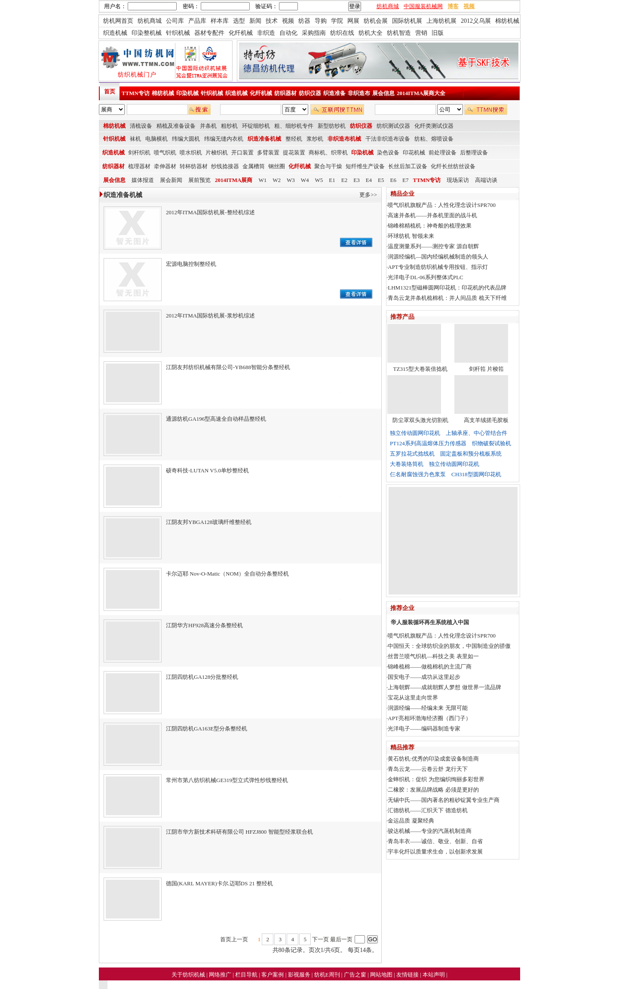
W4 (305, 180)
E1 (332, 180)
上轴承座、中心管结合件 (476, 433)
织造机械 (236, 93)
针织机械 (212, 93)
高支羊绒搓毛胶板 (486, 420)
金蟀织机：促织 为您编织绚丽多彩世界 (436, 779)
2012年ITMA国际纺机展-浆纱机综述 (210, 315)
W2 (277, 180)
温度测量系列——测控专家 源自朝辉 (433, 246)
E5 (381, 180)
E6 (393, 180)
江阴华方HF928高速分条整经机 (204, 625)
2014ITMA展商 (233, 180)
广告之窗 (356, 974)
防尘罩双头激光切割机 (420, 420)
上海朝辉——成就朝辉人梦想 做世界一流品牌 (444, 687)
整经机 (293, 139)
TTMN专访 (136, 93)
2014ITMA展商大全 (421, 93)
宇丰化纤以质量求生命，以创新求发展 (435, 851)
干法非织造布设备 (387, 139)
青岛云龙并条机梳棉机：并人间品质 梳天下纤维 (447, 298)
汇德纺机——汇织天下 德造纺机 (427, 810)
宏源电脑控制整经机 (191, 264)
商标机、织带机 (328, 152)
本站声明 (434, 974)
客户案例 (273, 974)
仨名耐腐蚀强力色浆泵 (418, 474)
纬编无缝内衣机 (223, 139)
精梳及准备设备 (176, 126)
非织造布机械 (344, 139)
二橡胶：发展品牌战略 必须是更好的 (433, 789)
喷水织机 (191, 152)
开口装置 (242, 152)
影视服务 (299, 974)
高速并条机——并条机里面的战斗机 (432, 215)
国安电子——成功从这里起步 (424, 677)
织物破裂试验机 (491, 443)
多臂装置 (268, 152)
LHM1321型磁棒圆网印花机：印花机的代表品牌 (447, 287)
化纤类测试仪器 (434, 126)
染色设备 (388, 152)
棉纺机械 (163, 93)
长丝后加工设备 (407, 166)
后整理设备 (474, 152)
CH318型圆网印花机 (476, 474)
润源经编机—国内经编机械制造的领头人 (438, 256)
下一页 (320, 939)
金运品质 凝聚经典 (411, 820)
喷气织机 (165, 152)
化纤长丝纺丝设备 (453, 166)
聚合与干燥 (328, 166)
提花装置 (294, 152)
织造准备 (334, 93)
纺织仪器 (310, 93)
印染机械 (187, 93)
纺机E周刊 (327, 974)
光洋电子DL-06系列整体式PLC (425, 277)
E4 (369, 180)
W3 (291, 180)
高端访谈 (486, 180)
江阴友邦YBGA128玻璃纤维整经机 (208, 522)
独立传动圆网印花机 (415, 433)
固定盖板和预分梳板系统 (471, 453)
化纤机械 (261, 93)
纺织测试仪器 (393, 126)
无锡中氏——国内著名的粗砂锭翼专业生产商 (443, 800)
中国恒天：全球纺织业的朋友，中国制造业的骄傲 (449, 646)
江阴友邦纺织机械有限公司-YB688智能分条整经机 (228, 367)
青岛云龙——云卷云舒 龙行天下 (427, 769)
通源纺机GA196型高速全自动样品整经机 (216, 419)
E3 (356, 180)
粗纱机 (229, 126)
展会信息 (383, 93)
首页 (109, 91)
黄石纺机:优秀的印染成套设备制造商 (433, 758)
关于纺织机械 (188, 974)
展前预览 (199, 180)
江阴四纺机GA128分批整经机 (202, 677)
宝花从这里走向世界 (413, 697)
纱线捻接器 (225, 166)
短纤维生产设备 (365, 166)
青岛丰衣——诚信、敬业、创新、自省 (435, 841)
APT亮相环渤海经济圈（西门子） (429, 718)
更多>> (368, 194)
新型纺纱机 (332, 126)
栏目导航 (247, 974)
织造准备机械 (264, 139)
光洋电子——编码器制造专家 (424, 728)
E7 (405, 180)
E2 (344, 180)
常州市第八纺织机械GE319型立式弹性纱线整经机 (227, 780)
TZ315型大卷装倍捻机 (420, 369)
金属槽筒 (253, 166)
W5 (319, 180)
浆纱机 (314, 139)
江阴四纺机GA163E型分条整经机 (206, 728)
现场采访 (458, 180)
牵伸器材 (165, 166)
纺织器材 (285, 93)
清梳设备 (141, 126)
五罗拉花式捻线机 (412, 453)
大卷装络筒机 (406, 464)
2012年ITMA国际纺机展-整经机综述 (210, 212)
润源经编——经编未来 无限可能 (427, 708)
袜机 (135, 139)
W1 (262, 180)
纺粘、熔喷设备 (434, 139)
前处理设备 (443, 152)
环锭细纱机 (256, 126)
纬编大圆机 (186, 139)
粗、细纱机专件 (293, 126)
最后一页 (341, 939)
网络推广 (221, 974)
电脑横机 (156, 139)
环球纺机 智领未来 (411, 236)
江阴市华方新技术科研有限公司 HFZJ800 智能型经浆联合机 (239, 832)
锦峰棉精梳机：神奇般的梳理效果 (430, 225)
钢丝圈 (276, 166)
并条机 (208, 126)
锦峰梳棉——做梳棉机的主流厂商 (430, 666)
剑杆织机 (139, 152)
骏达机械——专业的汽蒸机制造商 (430, 831)
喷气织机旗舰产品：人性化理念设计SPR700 (442, 205)
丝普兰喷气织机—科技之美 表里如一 (433, 656)
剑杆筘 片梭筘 (486, 369)
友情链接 (408, 974)
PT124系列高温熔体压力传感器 (428, 443)
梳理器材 (139, 166)
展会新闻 (171, 180)
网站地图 (382, 974)
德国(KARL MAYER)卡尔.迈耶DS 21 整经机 (219, 883)
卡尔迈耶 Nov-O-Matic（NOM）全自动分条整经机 (227, 573)
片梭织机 (216, 152)
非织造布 (359, 93)
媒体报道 (143, 180)
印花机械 (414, 152)
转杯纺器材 (194, 166)
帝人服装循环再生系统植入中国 (430, 622)
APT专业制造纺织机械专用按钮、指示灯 (438, 267)
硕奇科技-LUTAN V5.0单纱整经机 (207, 470)
